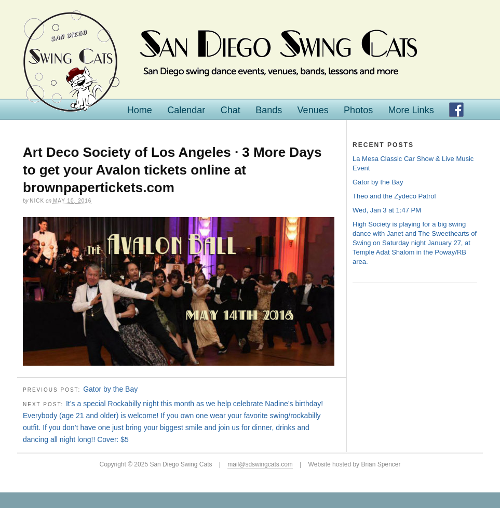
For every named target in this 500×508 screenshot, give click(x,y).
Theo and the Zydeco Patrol (394, 196)
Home (139, 110)
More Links (411, 110)
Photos (358, 110)
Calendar (186, 110)
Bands (268, 110)
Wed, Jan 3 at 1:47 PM (387, 210)
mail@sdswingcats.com (260, 464)
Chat (230, 110)
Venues (313, 110)
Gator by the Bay (110, 389)
